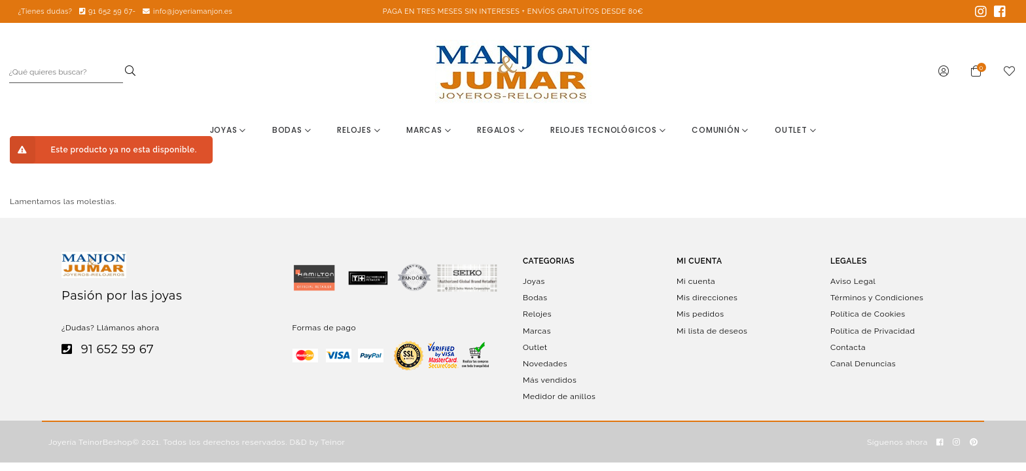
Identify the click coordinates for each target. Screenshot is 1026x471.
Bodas (291, 129)
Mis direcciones (707, 297)
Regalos (500, 129)
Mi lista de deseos (712, 330)
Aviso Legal (853, 281)
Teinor (333, 442)
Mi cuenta (696, 281)
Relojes (358, 129)
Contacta (848, 346)
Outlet (795, 129)
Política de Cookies (868, 314)
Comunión (720, 129)
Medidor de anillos (559, 396)
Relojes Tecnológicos (608, 129)
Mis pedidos (700, 314)
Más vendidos (549, 380)
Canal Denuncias (863, 363)
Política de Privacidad (872, 330)
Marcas (428, 129)
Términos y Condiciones (876, 297)
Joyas (228, 129)
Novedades (545, 363)
